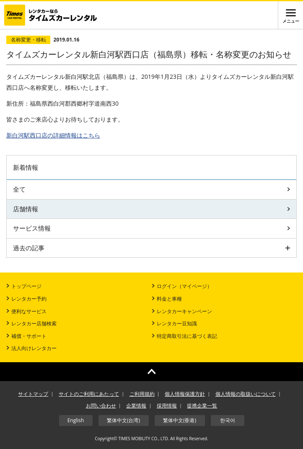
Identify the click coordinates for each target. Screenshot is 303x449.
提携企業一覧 (202, 405)
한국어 (227, 420)
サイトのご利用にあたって (89, 393)
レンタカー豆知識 (174, 323)
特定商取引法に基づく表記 (184, 336)
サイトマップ (33, 393)
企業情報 (136, 405)
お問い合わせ (101, 405)
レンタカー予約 (26, 298)
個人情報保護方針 (185, 393)
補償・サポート (26, 336)
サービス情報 (151, 228)
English (75, 420)
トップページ (23, 286)
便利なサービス (26, 311)
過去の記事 (151, 248)
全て (151, 189)
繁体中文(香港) (179, 420)
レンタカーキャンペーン (182, 311)
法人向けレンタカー (31, 348)
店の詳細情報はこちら (53, 135)
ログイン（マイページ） (182, 286)
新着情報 (25, 167)
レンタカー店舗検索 (31, 323)
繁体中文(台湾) (123, 420)
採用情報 (167, 405)
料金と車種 (167, 298)
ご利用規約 (142, 393)
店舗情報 (151, 209)
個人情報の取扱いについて (245, 393)
